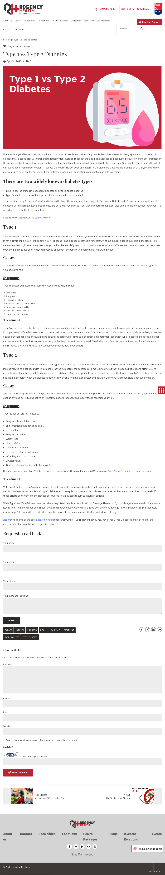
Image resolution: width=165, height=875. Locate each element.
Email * (6, 712)
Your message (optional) (82, 604)
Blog (10, 39)
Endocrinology (22, 46)
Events (157, 833)
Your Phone (82, 584)
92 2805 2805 (107, 8)
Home (2, 39)
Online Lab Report (149, 22)
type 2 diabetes (116, 470)
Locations (44, 20)
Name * (6, 698)
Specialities (31, 20)
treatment (69, 630)
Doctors (19, 20)
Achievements (103, 20)
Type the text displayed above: (33, 756)
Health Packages (60, 20)
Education (76, 20)
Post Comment (20, 772)
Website (6, 726)
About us (7, 20)
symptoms (55, 630)
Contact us (19, 29)
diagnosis (32, 630)
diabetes (19, 630)
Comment (7, 664)
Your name (82, 546)
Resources (89, 20)
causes (8, 630)
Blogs (113, 833)
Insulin (43, 630)
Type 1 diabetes (12, 637)
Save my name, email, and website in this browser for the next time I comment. (41, 740)
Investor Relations (131, 836)
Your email (82, 565)
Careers (7, 29)
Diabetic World (42, 217)
